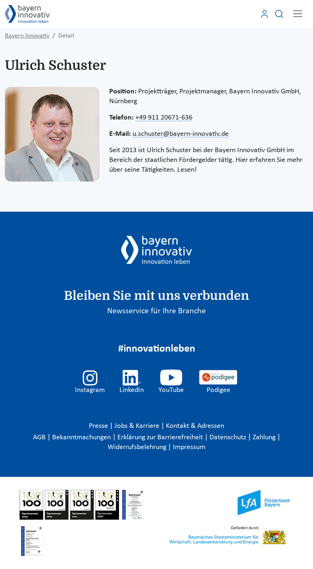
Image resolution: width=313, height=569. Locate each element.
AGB (40, 437)
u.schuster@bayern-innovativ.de (180, 134)
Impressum (189, 447)
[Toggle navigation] (297, 14)
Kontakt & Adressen (195, 426)
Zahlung (265, 437)
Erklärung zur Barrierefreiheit (161, 437)
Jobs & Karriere (138, 426)
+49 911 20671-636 (163, 118)
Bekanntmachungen (82, 437)
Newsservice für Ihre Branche (156, 311)
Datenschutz (228, 437)
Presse (99, 426)
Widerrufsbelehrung (138, 447)
